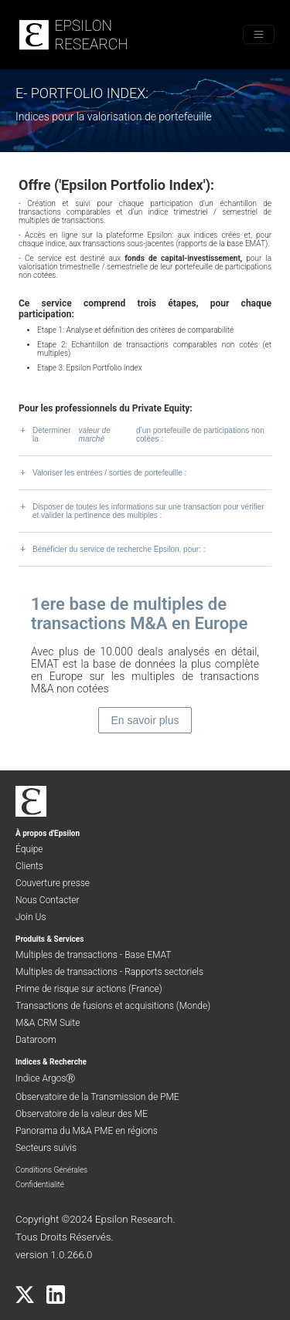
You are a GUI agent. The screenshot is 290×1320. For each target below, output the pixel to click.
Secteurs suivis (46, 1147)
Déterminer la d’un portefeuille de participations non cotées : (141, 434)
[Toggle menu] (259, 34)
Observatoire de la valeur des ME (81, 1113)
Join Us (30, 917)
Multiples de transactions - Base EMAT (93, 954)
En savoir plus (145, 720)
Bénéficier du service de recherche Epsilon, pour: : (112, 548)
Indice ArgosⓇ (45, 1078)
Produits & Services (49, 939)
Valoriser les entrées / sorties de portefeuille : (102, 472)
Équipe (29, 849)
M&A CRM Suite (47, 1022)
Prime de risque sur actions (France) (88, 988)
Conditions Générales (51, 1170)
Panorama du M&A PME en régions (86, 1130)
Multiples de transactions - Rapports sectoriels (109, 971)
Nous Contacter (47, 900)
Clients (29, 866)
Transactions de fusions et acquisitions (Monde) (112, 1005)
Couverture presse (52, 883)
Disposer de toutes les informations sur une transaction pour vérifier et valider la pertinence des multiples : (141, 511)
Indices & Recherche (51, 1062)
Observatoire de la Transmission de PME (97, 1097)
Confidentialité (39, 1184)
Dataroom (35, 1039)
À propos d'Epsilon (47, 833)
